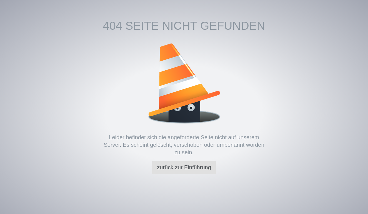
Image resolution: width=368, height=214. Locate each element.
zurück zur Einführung (184, 167)
